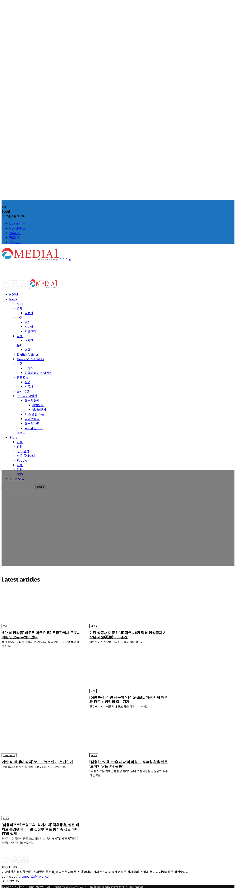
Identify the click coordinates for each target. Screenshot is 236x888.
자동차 (29, 386)
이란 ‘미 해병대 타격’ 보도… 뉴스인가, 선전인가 (40, 764)
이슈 (20, 441)
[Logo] (16, 286)
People (22, 460)
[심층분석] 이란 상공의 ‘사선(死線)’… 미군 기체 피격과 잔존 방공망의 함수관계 (129, 700)
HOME (13, 294)
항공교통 (22, 377)
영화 (27, 349)
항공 (27, 382)
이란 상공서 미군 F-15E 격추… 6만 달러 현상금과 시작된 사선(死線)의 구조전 (128, 635)
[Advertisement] (71, 270)
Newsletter (17, 228)
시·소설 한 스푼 (34, 414)
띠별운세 (38, 405)
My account (17, 223)
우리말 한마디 (34, 428)
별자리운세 (39, 409)
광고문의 (15, 237)
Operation (9, 756)
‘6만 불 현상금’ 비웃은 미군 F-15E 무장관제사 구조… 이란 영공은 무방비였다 (40, 635)
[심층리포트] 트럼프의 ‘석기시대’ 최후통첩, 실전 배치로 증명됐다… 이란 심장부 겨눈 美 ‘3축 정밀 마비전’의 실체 (41, 828)
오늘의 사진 (32, 423)
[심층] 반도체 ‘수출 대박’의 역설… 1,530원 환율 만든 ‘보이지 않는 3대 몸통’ (129, 764)
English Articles (28, 354)
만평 (20, 469)
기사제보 (15, 232)
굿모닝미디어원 (27, 395)
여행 (20, 363)
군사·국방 (23, 391)
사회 (20, 317)
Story (13, 437)
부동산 (29, 313)
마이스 (29, 368)
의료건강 (30, 331)
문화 (20, 345)
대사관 (29, 340)
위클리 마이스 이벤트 (38, 372)
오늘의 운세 (32, 400)
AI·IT (20, 303)
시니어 (29, 326)
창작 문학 (23, 451)
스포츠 (21, 432)
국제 (20, 336)
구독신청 (15, 242)
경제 (20, 308)
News (13, 299)
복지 (27, 322)
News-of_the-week (30, 359)
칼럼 (20, 446)
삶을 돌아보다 (26, 455)
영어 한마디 (32, 418)
